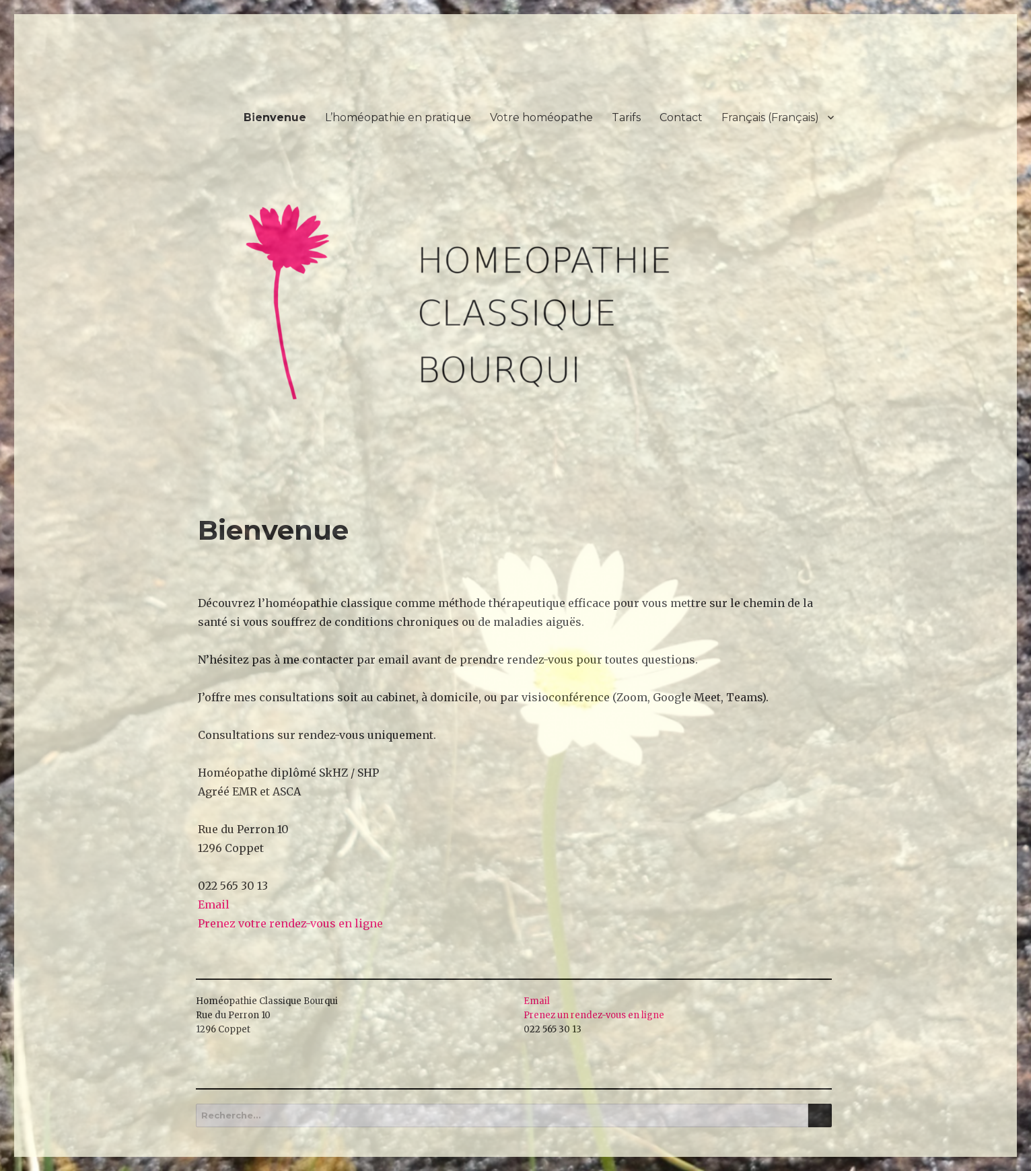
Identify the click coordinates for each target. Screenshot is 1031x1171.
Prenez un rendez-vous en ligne (594, 1015)
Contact (681, 117)
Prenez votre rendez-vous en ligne (290, 923)
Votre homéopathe (541, 117)
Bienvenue (275, 117)
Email (213, 904)
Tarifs (626, 117)
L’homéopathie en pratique (398, 117)
